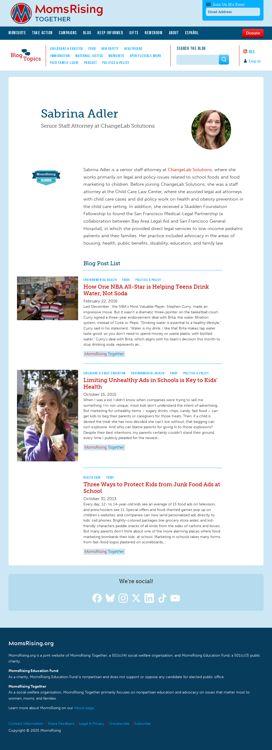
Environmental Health (100, 280)
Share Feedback (61, 723)
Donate (253, 33)
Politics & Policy (116, 62)
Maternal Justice (89, 56)
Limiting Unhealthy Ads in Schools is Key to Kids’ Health (150, 383)
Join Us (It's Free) (228, 4)
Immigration (60, 56)
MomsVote (17, 32)
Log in (255, 61)
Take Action (42, 32)
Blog (87, 32)
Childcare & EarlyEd (66, 48)
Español (192, 32)
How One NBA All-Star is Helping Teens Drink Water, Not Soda (146, 290)
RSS (252, 51)
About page (84, 708)
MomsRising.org (60, 13)
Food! (126, 280)
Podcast (90, 62)
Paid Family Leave (64, 62)
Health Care (92, 477)
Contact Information (25, 723)
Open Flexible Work (146, 56)
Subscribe (142, 723)
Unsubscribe (119, 723)
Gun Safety (110, 48)
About (174, 32)
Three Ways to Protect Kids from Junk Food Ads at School (151, 487)
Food (92, 48)
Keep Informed (110, 32)
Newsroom (154, 32)
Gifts (134, 32)
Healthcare (133, 48)
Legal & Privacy (91, 723)
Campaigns (68, 32)
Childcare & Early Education (104, 373)
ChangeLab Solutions (190, 169)
